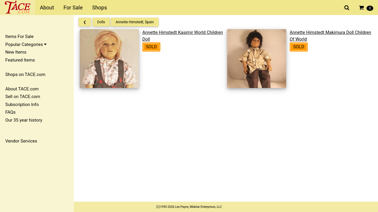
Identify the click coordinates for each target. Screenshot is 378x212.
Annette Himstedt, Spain (134, 22)
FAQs (10, 112)
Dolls (101, 22)
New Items (15, 52)
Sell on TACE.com (22, 96)
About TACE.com (22, 89)
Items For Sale (19, 36)
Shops (99, 7)
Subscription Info (22, 104)
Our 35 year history (23, 120)
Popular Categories (26, 44)
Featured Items (20, 60)
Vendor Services (21, 141)
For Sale (73, 7)
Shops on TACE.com (25, 74)
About (47, 7)
